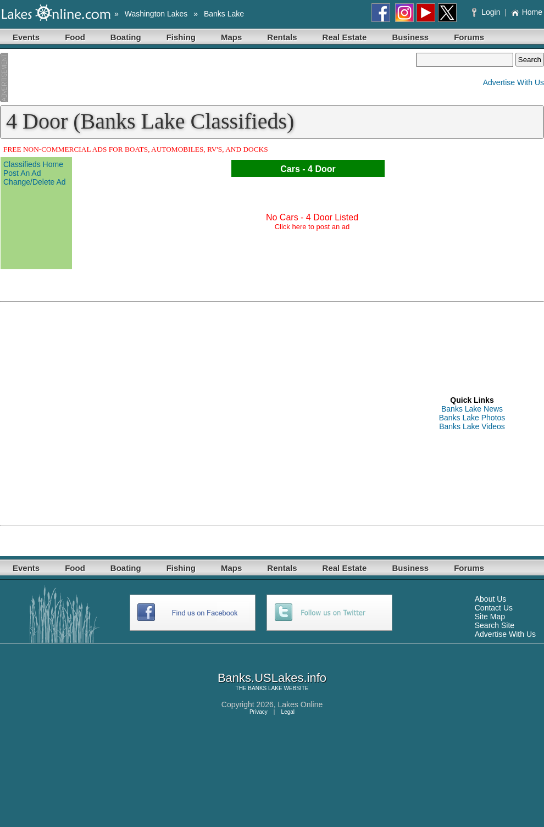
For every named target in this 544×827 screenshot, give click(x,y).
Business (410, 37)
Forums (469, 37)
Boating (125, 37)
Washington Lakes (156, 13)
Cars (290, 169)
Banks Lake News (472, 408)
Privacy (258, 712)
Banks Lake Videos (472, 426)
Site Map (490, 616)
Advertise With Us (513, 82)
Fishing (181, 37)
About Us (491, 599)
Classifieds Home (33, 164)
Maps (231, 37)
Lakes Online (300, 704)
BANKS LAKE (265, 688)
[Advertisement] (208, 77)
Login (487, 12)
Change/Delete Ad (34, 181)
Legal (288, 712)
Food (75, 37)
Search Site (494, 625)
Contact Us (494, 607)
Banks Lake (224, 13)
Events (26, 37)
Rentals (282, 37)
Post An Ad (22, 173)
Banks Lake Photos (472, 417)
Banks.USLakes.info (272, 678)
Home (526, 12)
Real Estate (345, 37)
